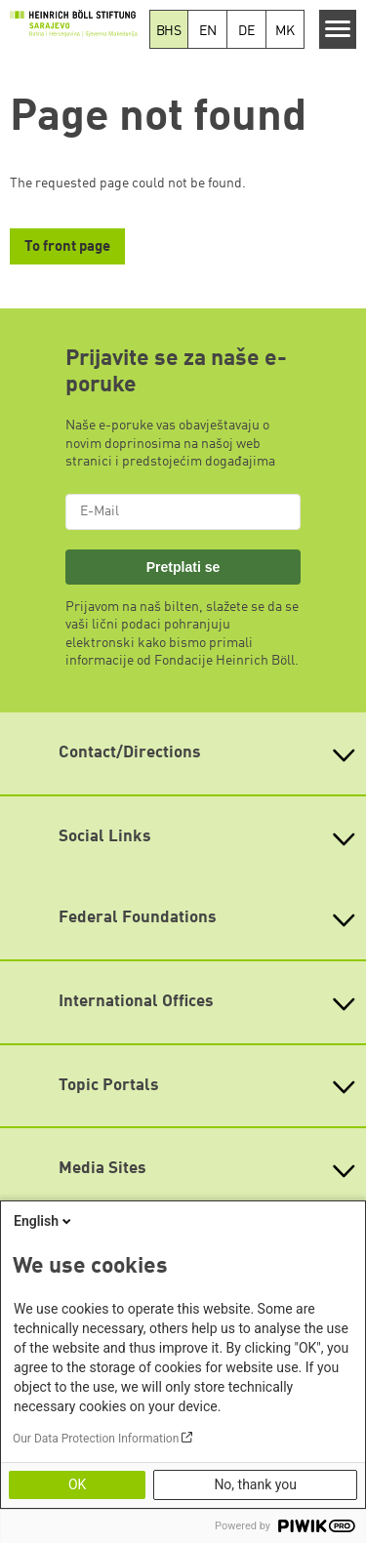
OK (77, 1484)
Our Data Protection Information (96, 1438)
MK (285, 31)
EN (208, 31)
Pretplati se (183, 567)
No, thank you (255, 1484)
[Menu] (338, 29)
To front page (67, 247)
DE (246, 31)
